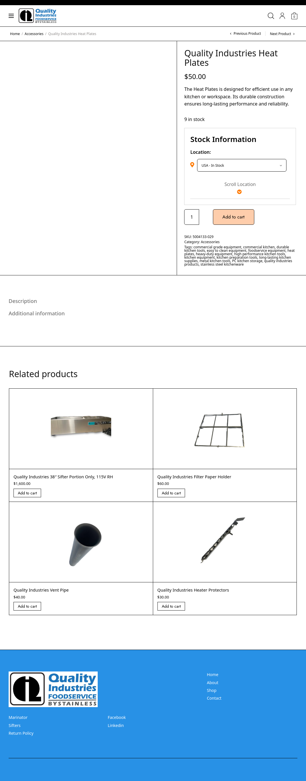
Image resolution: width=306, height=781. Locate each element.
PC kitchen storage (247, 260)
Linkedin (116, 725)
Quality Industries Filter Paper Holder (197, 476)
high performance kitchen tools (259, 254)
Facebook (117, 717)
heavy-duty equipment (214, 254)
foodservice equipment (267, 250)
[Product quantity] (191, 217)
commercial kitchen (259, 247)
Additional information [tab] (37, 313)
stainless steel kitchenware (222, 264)
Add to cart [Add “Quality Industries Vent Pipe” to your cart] (27, 606)
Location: (200, 152)
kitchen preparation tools (237, 257)
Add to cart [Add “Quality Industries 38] (27, 493)
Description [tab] (23, 301)
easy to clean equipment (227, 250)
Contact (214, 698)
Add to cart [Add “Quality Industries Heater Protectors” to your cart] (171, 606)
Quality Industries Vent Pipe (44, 590)
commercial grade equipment (217, 247)
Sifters (15, 725)
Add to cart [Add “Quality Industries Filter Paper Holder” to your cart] (171, 493)
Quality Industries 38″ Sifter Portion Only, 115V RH (68, 476)
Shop (211, 690)
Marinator (18, 717)
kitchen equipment (199, 257)
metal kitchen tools (214, 260)
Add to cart (234, 217)
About (212, 682)
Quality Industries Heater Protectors (196, 590)
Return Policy (21, 733)
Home (15, 33)
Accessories (34, 33)
